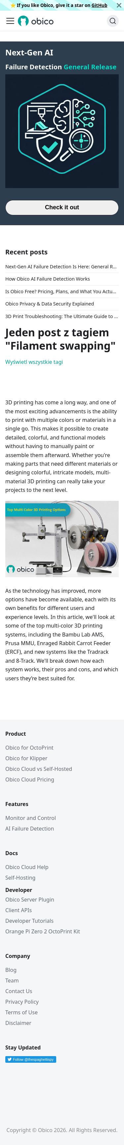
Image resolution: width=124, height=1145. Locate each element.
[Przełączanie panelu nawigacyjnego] (10, 21)
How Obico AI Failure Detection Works (47, 279)
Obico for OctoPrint (29, 747)
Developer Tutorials (29, 920)
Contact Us (18, 991)
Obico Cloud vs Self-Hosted (38, 769)
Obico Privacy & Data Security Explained (49, 304)
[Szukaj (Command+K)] (113, 21)
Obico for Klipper (26, 758)
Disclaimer (18, 1023)
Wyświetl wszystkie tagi (34, 362)
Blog (11, 970)
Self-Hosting (20, 877)
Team (12, 980)
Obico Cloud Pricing (29, 779)
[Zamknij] (119, 5)
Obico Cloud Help (27, 867)
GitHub (99, 5)
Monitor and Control (30, 818)
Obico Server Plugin (29, 899)
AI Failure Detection (29, 828)
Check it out (62, 207)
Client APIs (18, 910)
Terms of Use (21, 1012)
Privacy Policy (22, 1001)
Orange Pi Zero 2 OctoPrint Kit (42, 931)
